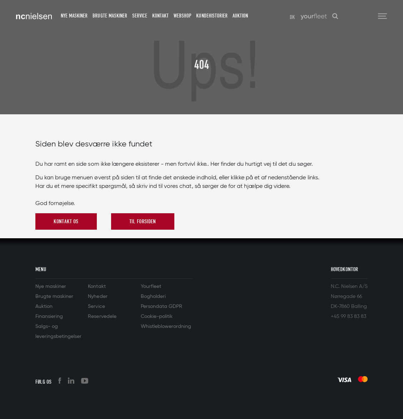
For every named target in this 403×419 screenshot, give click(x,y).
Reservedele (102, 316)
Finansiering (49, 316)
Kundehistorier (211, 16)
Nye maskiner (74, 16)
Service (139, 16)
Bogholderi (153, 296)
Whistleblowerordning (166, 326)
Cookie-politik (157, 316)
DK (292, 17)
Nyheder (97, 296)
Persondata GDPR (161, 306)
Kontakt (160, 16)
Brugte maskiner (110, 16)
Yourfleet (151, 286)
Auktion (240, 16)
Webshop (182, 16)
